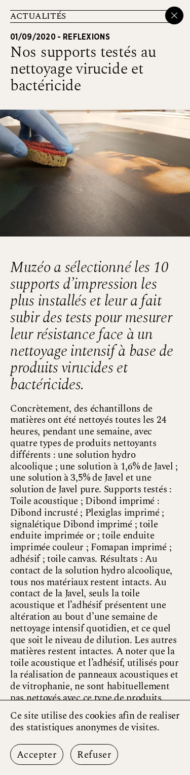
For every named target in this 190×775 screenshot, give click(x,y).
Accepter (37, 755)
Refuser (94, 755)
